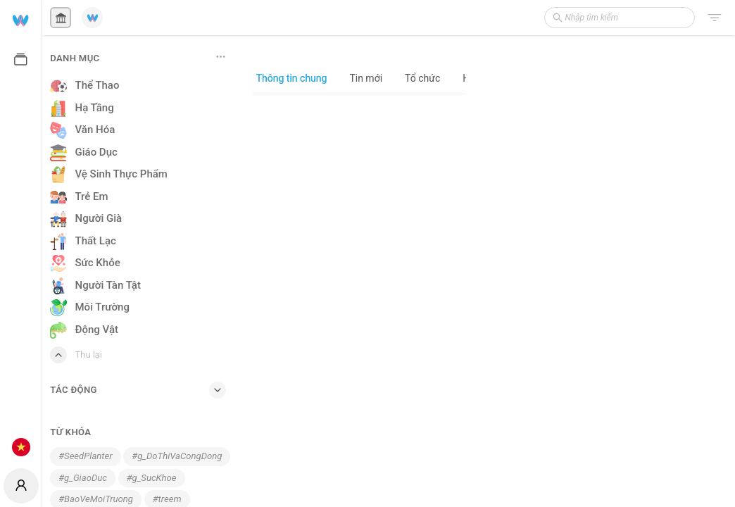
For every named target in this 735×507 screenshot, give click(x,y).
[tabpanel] (359, 300)
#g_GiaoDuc (82, 477)
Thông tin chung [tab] (291, 78)
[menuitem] (21, 19)
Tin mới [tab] (365, 78)
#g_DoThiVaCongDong (177, 456)
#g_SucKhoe (152, 477)
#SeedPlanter (85, 456)
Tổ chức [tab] (422, 78)
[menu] (21, 232)
